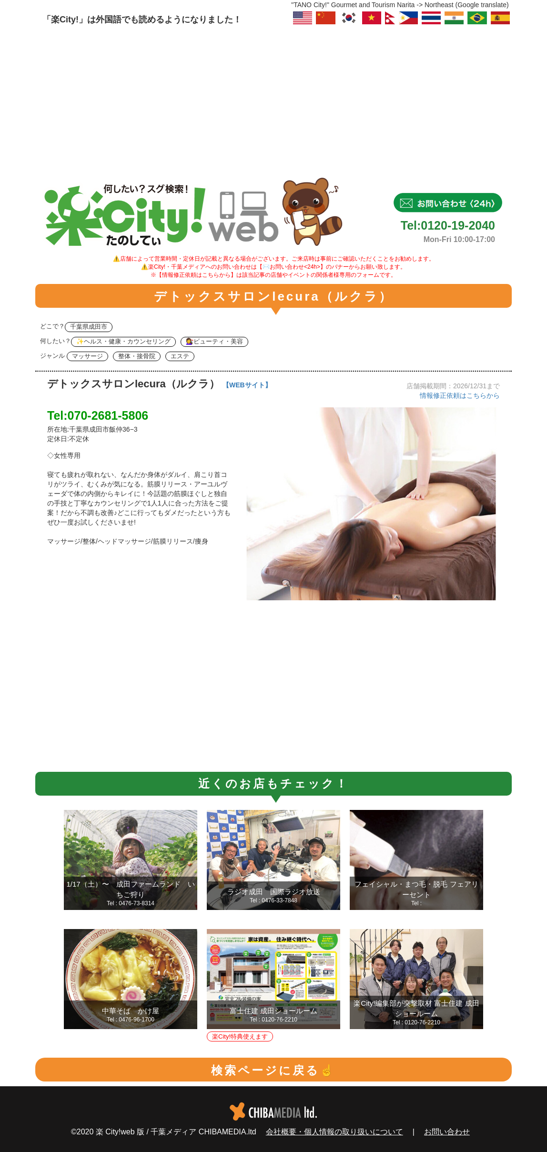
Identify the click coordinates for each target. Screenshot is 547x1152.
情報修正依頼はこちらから (460, 395)
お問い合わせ (447, 1132)
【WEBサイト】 (247, 385)
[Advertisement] (273, 97)
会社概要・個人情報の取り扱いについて (334, 1132)
